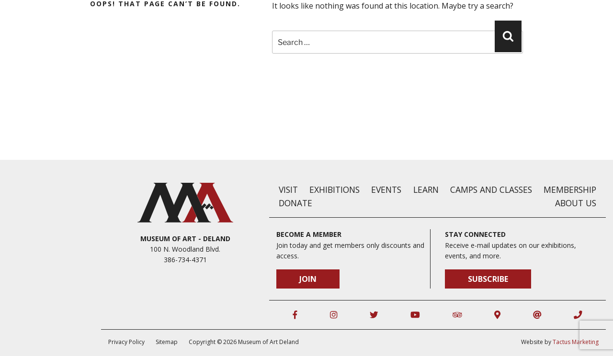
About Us (575, 203)
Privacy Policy (126, 342)
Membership (570, 189)
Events (386, 189)
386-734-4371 (185, 259)
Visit (288, 189)
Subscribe (488, 279)
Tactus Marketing (576, 342)
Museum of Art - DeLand (185, 238)
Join (308, 279)
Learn (426, 189)
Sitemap (167, 342)
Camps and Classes (491, 189)
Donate (295, 203)
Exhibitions (334, 189)
